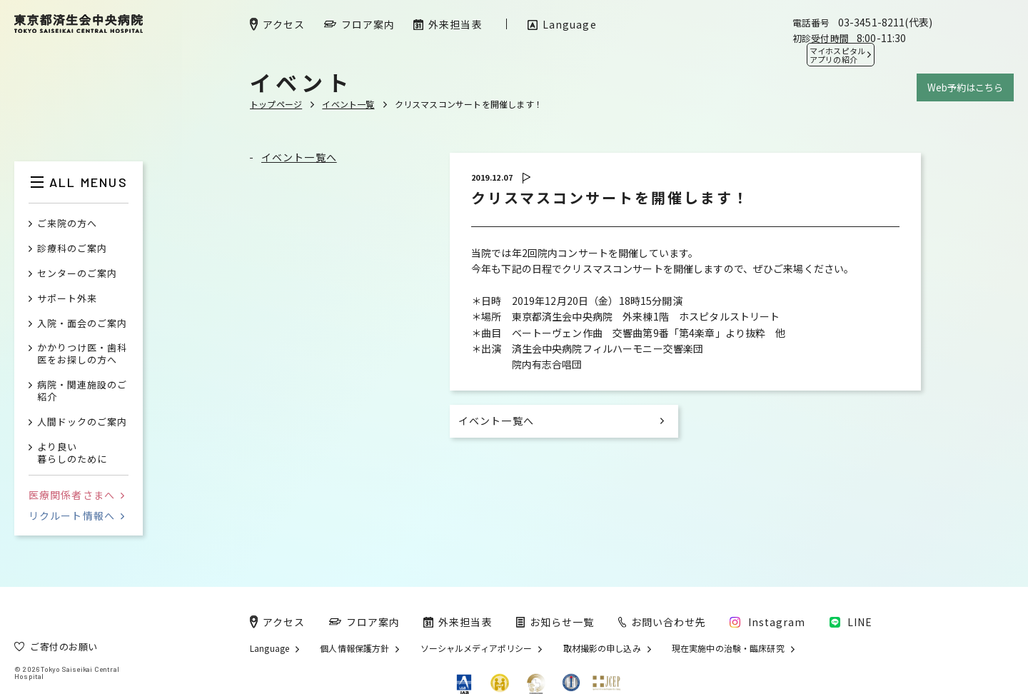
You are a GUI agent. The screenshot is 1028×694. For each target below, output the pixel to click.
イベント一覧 (348, 104)
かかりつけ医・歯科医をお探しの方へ (82, 354)
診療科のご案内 (72, 249)
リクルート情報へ (76, 515)
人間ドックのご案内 (82, 422)
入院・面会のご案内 (82, 324)
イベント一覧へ (299, 157)
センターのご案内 (77, 274)
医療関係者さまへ (76, 495)
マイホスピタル (837, 55)
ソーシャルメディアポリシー (476, 648)
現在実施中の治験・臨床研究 (728, 648)
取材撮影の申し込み (602, 648)
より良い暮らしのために (72, 453)
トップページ (276, 104)
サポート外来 (67, 299)
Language (269, 648)
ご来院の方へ (67, 224)
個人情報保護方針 (354, 648)
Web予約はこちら (965, 87)
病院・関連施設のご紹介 (82, 391)
